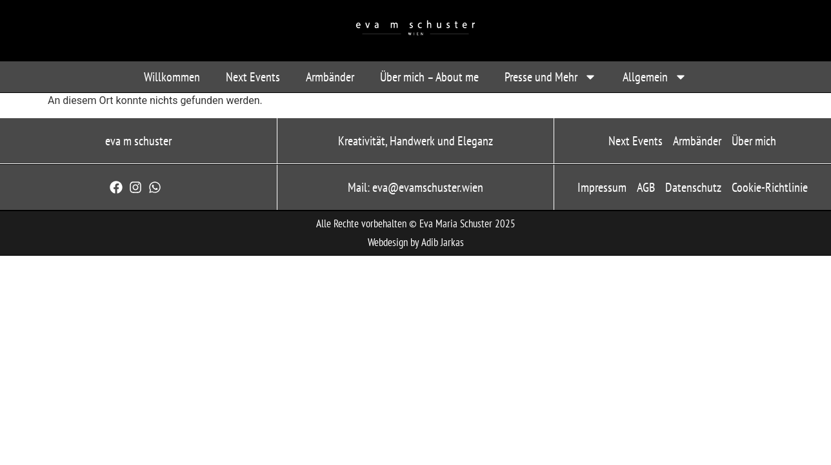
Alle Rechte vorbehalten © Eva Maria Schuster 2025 (416, 223)
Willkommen (172, 76)
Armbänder (330, 76)
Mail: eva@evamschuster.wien (415, 187)
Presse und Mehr (551, 77)
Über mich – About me (429, 76)
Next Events (253, 76)
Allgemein (655, 77)
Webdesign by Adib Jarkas (416, 242)
